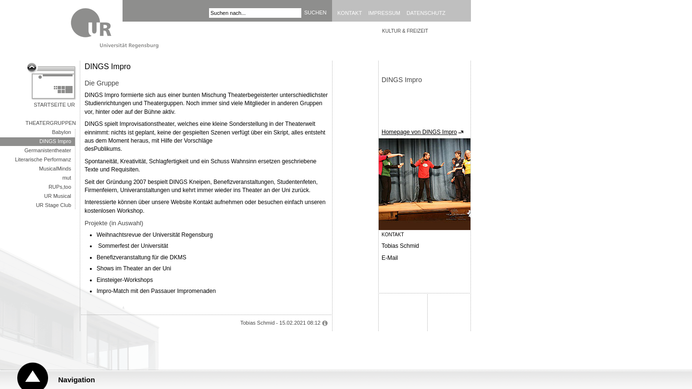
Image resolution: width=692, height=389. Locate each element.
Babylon (61, 132)
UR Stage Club (53, 205)
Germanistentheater (48, 150)
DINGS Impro (55, 141)
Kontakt (349, 13)
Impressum (384, 13)
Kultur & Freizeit (405, 31)
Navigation (76, 380)
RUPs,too (60, 187)
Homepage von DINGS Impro (419, 132)
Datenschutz (426, 13)
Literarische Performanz (43, 159)
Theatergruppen (50, 123)
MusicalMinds (55, 168)
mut (66, 178)
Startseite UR (54, 105)
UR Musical (57, 196)
